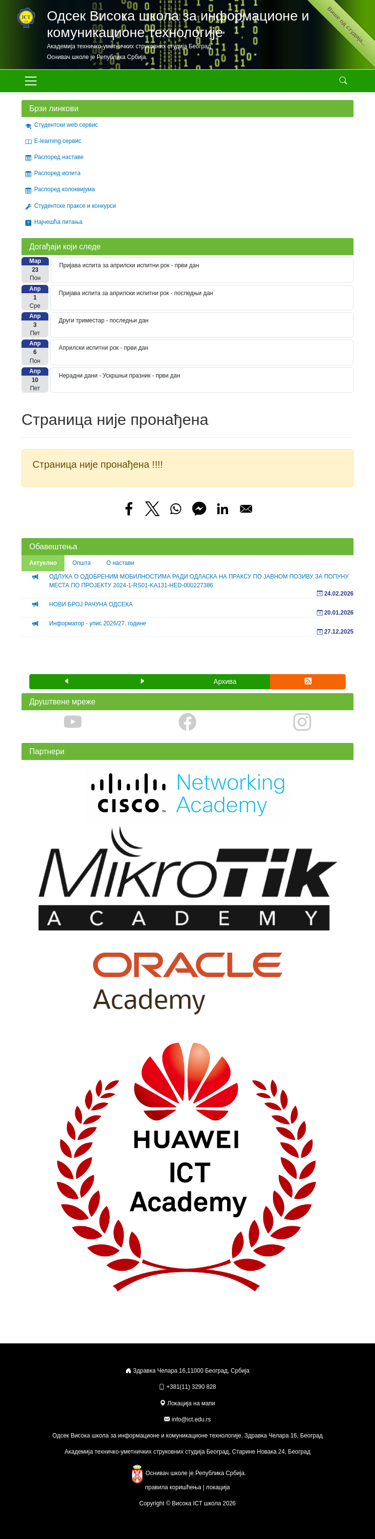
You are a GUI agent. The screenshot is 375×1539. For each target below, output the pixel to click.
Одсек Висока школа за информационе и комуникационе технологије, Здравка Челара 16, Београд (187, 1435)
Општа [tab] (81, 563)
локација (218, 1487)
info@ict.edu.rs (191, 1419)
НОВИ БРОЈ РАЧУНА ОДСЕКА (91, 604)
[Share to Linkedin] (222, 509)
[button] (67, 681)
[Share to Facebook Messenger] (199, 509)
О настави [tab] (120, 563)
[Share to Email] (246, 509)
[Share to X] (152, 509)
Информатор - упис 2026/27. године (97, 623)
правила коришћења (173, 1487)
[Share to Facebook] (129, 509)
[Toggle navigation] (31, 81)
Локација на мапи (187, 1403)
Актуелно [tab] (43, 563)
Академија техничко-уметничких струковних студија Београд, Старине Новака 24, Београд (187, 1451)
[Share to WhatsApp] (176, 509)
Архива (224, 681)
